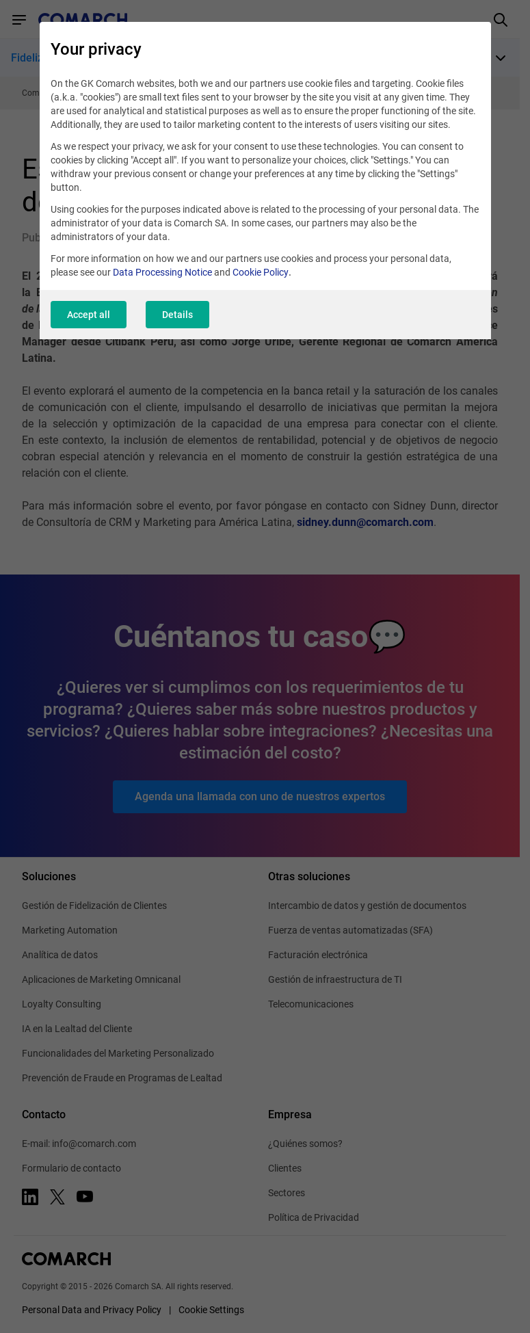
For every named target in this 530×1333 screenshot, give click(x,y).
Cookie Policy (261, 272)
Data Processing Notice (162, 272)
